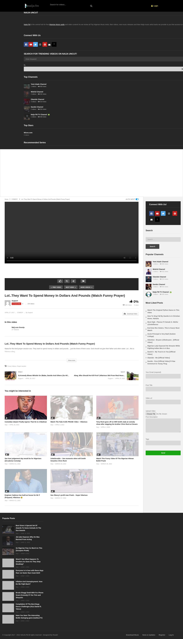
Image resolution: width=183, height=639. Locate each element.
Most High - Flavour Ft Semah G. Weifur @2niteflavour (162, 323)
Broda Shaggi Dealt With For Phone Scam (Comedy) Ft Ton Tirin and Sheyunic (29, 595)
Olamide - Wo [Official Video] (158, 358)
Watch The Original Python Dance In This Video (163, 311)
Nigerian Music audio (57, 24)
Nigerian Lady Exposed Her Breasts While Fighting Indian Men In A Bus (163, 347)
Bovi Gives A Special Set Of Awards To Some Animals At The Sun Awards (28, 528)
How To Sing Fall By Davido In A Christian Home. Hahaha (163, 317)
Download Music (132, 635)
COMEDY (20, 312)
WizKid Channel (37, 92)
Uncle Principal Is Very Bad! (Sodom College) (161, 335)
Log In (171, 635)
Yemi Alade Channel (38, 84)
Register (162, 635)
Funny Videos (12, 366)
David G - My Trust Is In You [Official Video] (161, 353)
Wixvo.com (28, 133)
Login (154, 6)
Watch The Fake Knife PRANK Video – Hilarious (68, 422)
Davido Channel (37, 107)
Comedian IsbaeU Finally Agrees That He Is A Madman (26, 422)
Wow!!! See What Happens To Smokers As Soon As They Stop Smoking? (28, 561)
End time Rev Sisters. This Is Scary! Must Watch (163, 329)
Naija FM (27, 24)
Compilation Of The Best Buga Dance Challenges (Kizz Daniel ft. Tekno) (28, 606)
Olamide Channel (37, 99)
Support (15, 301)
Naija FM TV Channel (39, 114)
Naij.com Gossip (18, 327)
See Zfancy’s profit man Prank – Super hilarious (69, 495)
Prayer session (21, 366)
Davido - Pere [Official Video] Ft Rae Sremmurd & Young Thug (161, 362)
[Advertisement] (71, 174)
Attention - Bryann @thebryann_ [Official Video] (163, 341)
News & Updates (148, 635)
